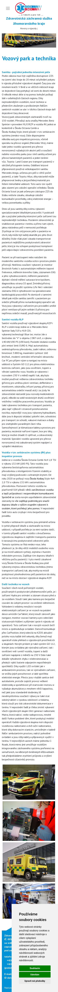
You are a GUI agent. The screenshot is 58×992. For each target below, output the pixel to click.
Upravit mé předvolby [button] (34, 981)
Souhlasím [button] (35, 968)
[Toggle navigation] (8, 8)
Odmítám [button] (34, 974)
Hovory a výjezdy (29, 28)
